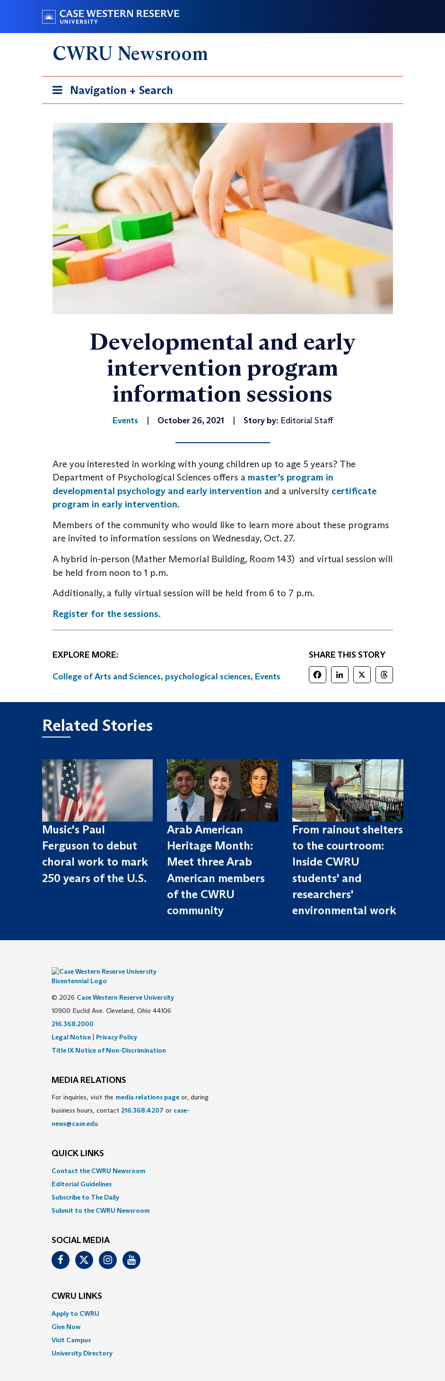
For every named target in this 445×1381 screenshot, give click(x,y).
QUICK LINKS (78, 1139)
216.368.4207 (142, 1096)
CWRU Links (77, 1282)
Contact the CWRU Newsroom (99, 1156)
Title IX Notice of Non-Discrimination (109, 1036)
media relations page (147, 1083)
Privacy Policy (116, 1023)
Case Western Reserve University (125, 983)
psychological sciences (208, 676)
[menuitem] (223, 1156)
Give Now (66, 1312)
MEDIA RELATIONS (89, 1066)
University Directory (82, 1339)
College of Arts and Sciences (106, 676)
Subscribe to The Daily (85, 1183)
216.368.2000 (73, 1009)
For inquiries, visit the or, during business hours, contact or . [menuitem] (130, 1096)
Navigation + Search (109, 91)
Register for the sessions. (106, 613)
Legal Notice (71, 1023)
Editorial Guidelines (82, 1170)
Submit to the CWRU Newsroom (101, 1196)
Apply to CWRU (75, 1299)
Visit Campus (71, 1325)
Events (267, 676)
